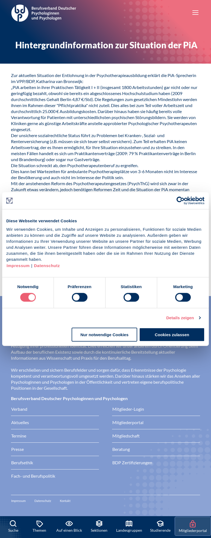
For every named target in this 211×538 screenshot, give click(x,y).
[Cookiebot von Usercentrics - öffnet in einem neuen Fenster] (181, 200)
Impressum (18, 265)
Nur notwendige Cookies (104, 334)
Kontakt (65, 500)
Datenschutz (47, 265)
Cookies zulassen (172, 334)
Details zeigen (180, 317)
